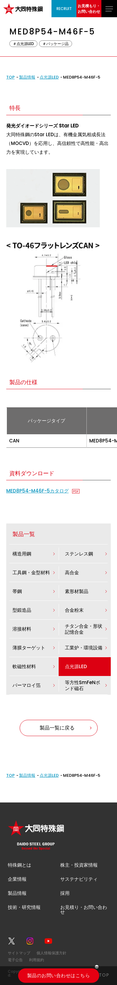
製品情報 (27, 77)
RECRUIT (64, 8)
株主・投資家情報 (79, 865)
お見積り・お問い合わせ (83, 909)
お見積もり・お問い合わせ (89, 8)
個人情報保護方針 (51, 953)
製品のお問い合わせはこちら (58, 975)
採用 (65, 893)
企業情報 (17, 879)
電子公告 (15, 959)
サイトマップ (19, 953)
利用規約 (36, 959)
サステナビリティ (79, 879)
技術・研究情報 (24, 907)
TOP (10, 77)
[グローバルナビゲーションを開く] (109, 8)
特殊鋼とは (19, 865)
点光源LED (49, 77)
